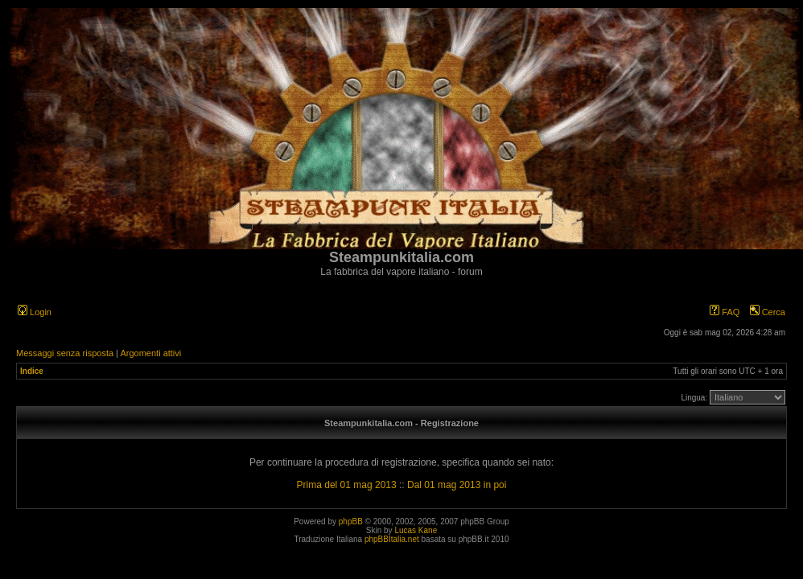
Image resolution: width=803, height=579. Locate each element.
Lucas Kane (415, 530)
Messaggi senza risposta (64, 353)
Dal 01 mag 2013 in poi (456, 485)
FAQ (724, 312)
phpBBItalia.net (391, 539)
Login (34, 312)
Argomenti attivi (150, 353)
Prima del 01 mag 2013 (347, 485)
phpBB (351, 521)
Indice (31, 371)
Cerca (767, 312)
